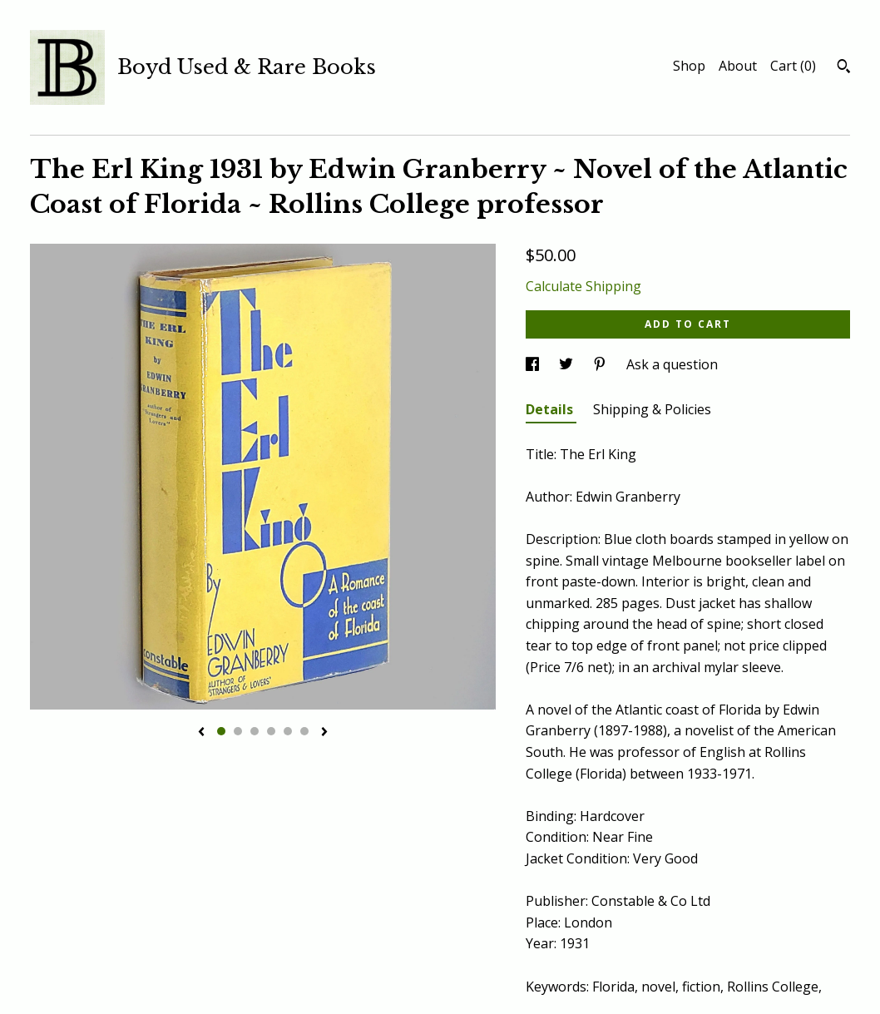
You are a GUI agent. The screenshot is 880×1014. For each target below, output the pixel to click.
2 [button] (238, 731)
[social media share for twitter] (567, 364)
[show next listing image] (324, 733)
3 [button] (254, 731)
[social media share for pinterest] (601, 364)
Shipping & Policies (652, 409)
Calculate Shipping (583, 286)
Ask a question (672, 364)
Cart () (793, 66)
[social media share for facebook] (534, 364)
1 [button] (221, 731)
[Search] (844, 68)
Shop (689, 66)
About (738, 66)
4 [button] (271, 731)
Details (551, 409)
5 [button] (288, 731)
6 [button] (304, 731)
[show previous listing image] (201, 733)
